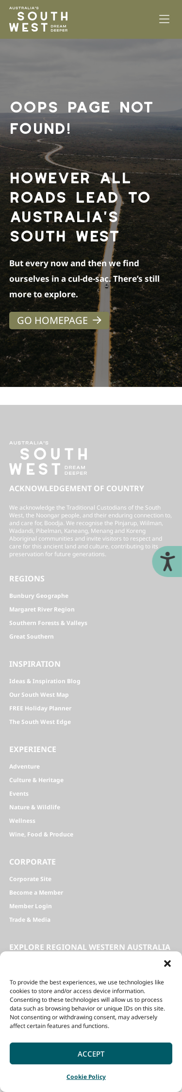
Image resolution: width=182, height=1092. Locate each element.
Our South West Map (39, 695)
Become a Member (36, 892)
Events (19, 793)
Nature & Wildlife (34, 807)
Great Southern (31, 636)
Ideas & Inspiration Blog (45, 681)
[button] (167, 963)
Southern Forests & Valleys (48, 623)
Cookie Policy (86, 1077)
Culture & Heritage (36, 780)
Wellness (22, 821)
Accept (91, 1054)
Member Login (30, 906)
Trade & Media (29, 919)
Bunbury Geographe (38, 596)
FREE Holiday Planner (40, 708)
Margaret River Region (42, 609)
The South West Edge (40, 722)
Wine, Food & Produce (41, 834)
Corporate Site (30, 879)
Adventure (24, 766)
